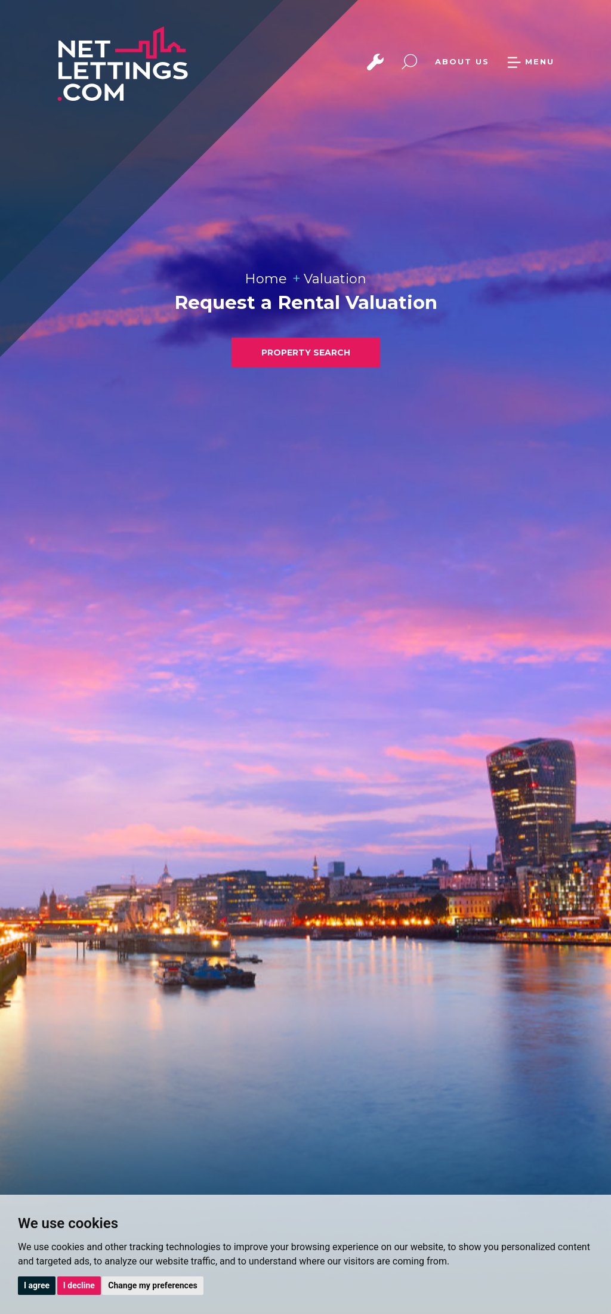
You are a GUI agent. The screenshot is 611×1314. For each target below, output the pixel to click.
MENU (530, 61)
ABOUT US (462, 61)
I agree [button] (37, 1285)
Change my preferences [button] (152, 1285)
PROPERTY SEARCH (305, 352)
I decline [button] (79, 1285)
